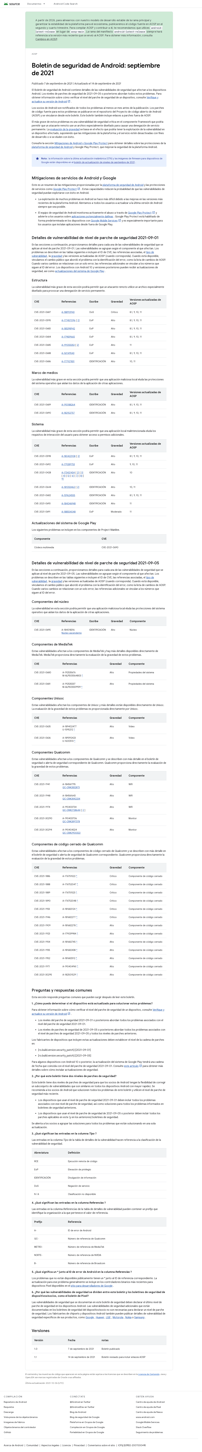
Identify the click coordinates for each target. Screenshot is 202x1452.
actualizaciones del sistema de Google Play (79, 271)
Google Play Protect (65, 189)
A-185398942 (68, 328)
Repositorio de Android (15, 1402)
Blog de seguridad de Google (84, 1417)
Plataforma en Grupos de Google (86, 1422)
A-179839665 (68, 336)
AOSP (34, 54)
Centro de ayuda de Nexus (149, 1412)
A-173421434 (68, 472)
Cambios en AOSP (46, 39)
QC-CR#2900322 (71, 832)
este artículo (131, 1066)
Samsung (139, 1317)
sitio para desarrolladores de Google (92, 1285)
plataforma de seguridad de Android (52, 147)
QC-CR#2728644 (71, 810)
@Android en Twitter (80, 1402)
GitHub (7, 1432)
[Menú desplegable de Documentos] (45, 4)
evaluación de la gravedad (65, 129)
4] (64, 475)
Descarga (9, 1412)
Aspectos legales (50, 1445)
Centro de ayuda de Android (150, 1402)
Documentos (34, 3)
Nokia (128, 1317)
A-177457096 (68, 320)
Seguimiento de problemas (149, 1432)
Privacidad (79, 1445)
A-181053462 (68, 487)
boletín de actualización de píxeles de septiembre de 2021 (104, 162)
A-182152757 (68, 412)
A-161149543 (68, 353)
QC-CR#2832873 (71, 787)
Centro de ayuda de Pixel (148, 1407)
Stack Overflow (143, 1427)
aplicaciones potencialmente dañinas (92, 216)
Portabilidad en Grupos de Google (87, 1432)
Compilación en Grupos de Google (87, 1427)
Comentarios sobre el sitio (101, 1445)
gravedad (56, 256)
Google (90, 1317)
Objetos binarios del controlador (20, 1427)
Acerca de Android (13, 1445)
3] (82, 472)
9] (63, 478)
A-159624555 (68, 495)
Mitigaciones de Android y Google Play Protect (81, 143)
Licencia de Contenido (148, 1374)
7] (77, 475)
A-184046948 (69, 503)
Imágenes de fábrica (14, 1422)
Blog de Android (78, 1412)
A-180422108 (68, 456)
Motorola (118, 1317)
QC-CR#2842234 (71, 798)
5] (69, 475)
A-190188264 (68, 404)
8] (81, 475)
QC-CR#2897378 (71, 821)
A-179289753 (68, 464)
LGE (108, 1317)
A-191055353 (68, 345)
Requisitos (9, 1407)
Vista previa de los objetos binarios (21, 1417)
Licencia (66, 1445)
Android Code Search (65, 3)
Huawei (100, 1317)
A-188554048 (69, 511)
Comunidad (32, 1445)
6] (73, 475)
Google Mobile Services (104, 220)
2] (78, 320)
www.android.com (145, 1417)
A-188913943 (68, 312)
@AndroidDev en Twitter (82, 1407)
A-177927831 (68, 361)
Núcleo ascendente (72, 633)
